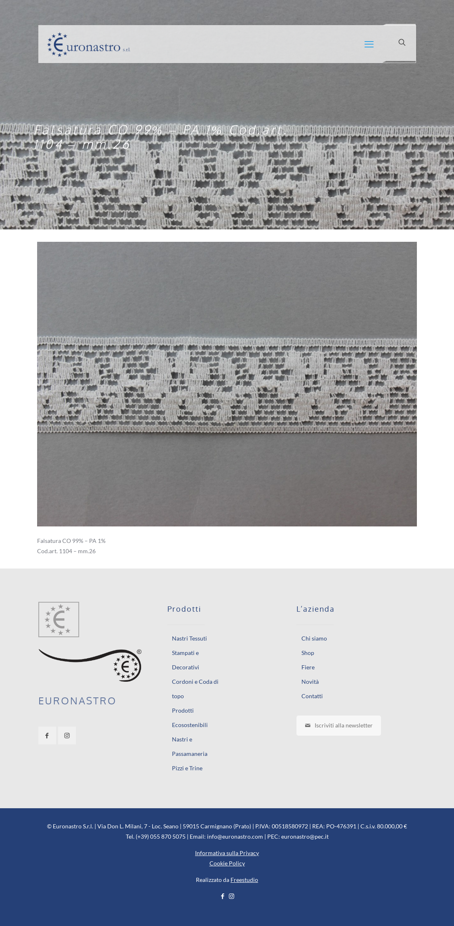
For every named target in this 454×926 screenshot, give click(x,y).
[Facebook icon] (223, 896)
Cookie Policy (227, 863)
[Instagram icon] (231, 896)
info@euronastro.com (235, 836)
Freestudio (244, 879)
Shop (307, 652)
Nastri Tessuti (189, 638)
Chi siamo (314, 638)
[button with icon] (47, 735)
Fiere (308, 667)
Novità (310, 681)
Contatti (312, 695)
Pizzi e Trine (187, 768)
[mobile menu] (369, 44)
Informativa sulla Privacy (227, 852)
